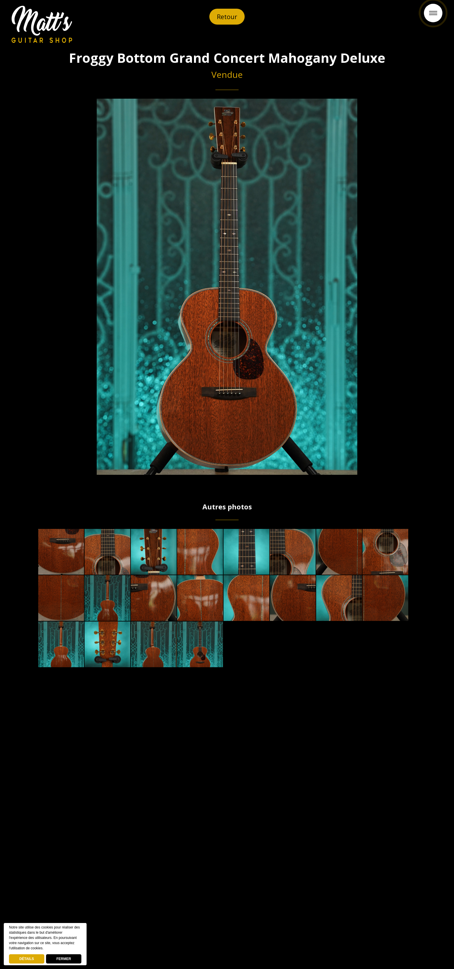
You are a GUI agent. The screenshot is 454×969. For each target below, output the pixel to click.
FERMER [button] (63, 959)
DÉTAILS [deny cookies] (26, 959)
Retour (227, 16)
